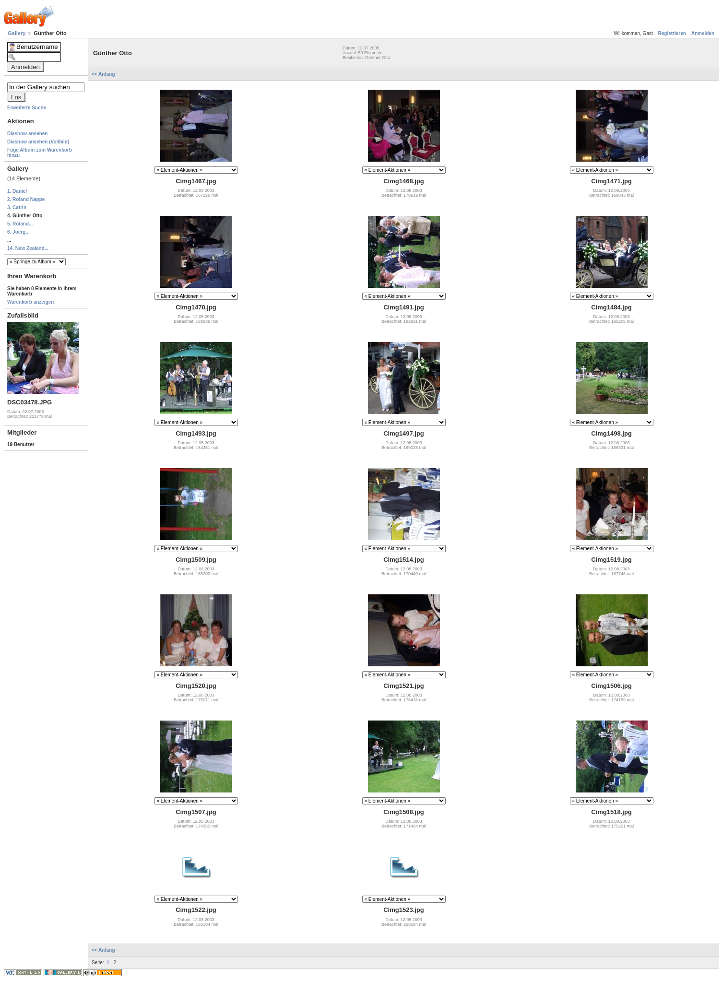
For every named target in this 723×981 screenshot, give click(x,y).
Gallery (17, 33)
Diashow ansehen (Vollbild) (38, 141)
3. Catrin (16, 207)
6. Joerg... (18, 232)
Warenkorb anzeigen (30, 302)
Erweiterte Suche (26, 107)
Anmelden (702, 33)
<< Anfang (104, 74)
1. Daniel (17, 191)
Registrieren (672, 33)
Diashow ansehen (27, 133)
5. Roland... (20, 223)
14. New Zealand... (27, 248)
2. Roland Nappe (26, 199)
